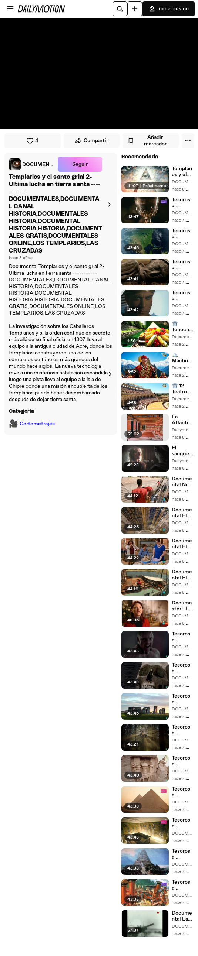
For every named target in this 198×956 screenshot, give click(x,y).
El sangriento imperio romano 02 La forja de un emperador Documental (182, 451)
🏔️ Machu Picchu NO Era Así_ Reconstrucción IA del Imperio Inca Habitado (182, 358)
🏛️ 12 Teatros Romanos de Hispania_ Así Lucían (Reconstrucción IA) (182, 389)
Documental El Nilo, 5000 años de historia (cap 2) (182, 544)
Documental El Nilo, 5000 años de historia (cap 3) (182, 513)
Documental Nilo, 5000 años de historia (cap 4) (182, 482)
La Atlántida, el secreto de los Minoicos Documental (182, 420)
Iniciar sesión (168, 9)
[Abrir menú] (10, 8)
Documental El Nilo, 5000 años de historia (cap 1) (182, 575)
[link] (32, 164)
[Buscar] (120, 8)
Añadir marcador (146, 140)
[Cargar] (134, 8)
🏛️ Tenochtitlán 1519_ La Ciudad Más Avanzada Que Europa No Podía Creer (182, 327)
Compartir (91, 140)
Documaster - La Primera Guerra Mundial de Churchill (182, 606)
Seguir (80, 164)
